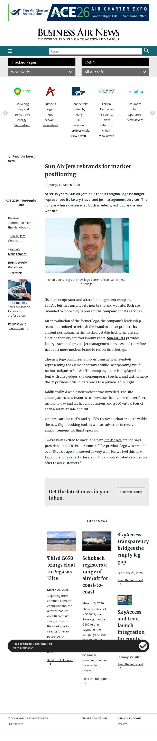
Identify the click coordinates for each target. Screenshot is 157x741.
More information (23, 648)
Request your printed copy (18, 326)
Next (152, 112)
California (16, 273)
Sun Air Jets (18, 236)
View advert (22, 125)
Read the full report (60, 661)
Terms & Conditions (94, 718)
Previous (5, 112)
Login (89, 62)
